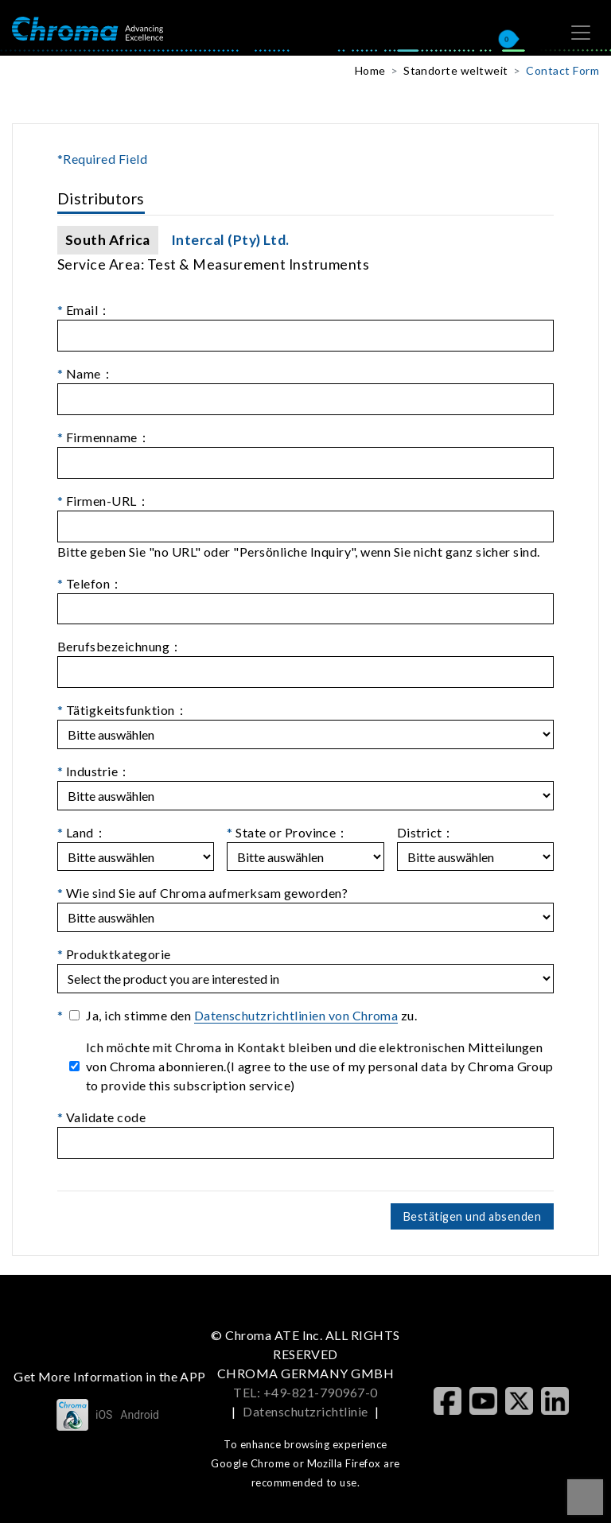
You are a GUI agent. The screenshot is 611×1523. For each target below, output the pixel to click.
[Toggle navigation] (580, 32)
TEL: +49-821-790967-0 (305, 1392)
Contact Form (562, 70)
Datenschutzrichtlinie (305, 1411)
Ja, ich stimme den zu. (251, 1016)
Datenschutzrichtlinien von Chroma (296, 1015)
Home (370, 70)
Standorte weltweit (455, 70)
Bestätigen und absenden (472, 1216)
